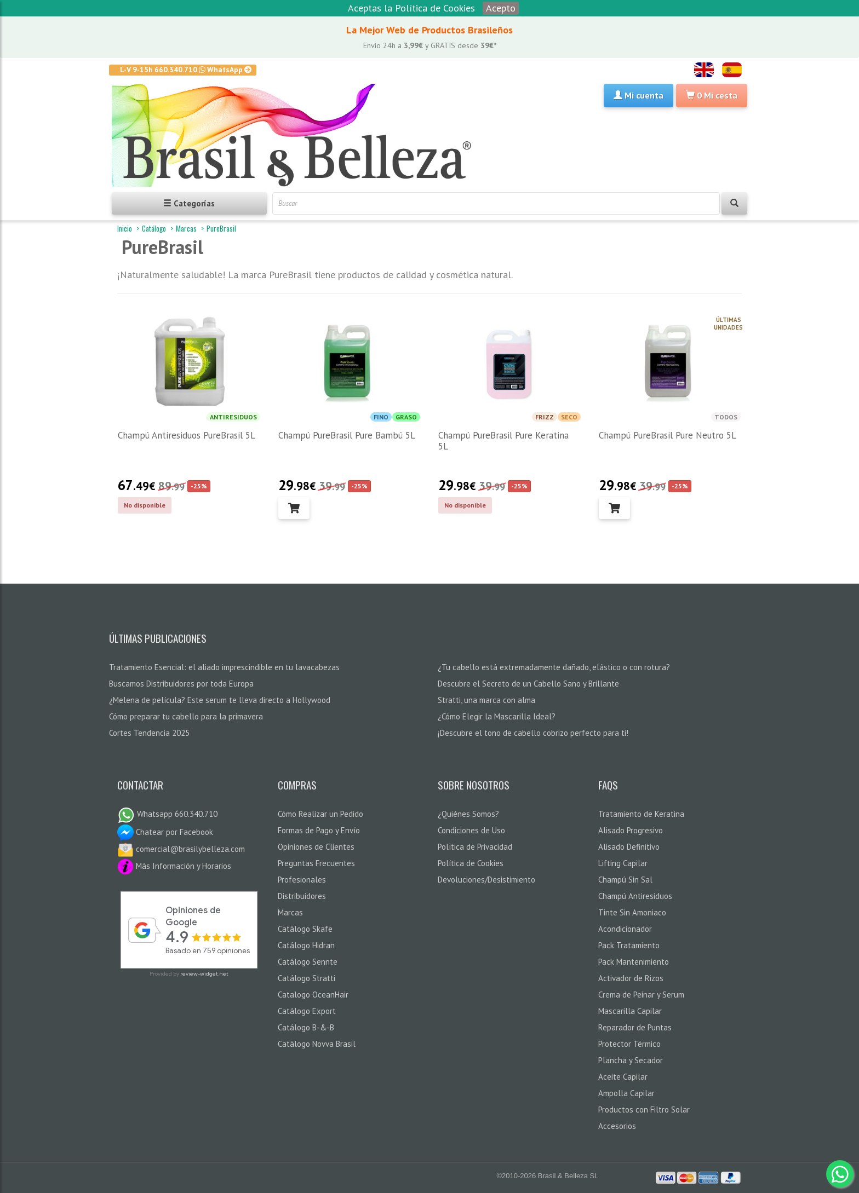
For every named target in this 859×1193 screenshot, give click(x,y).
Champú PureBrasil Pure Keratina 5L (503, 440)
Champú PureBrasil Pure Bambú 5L (346, 435)
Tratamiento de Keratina (641, 814)
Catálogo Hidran (306, 945)
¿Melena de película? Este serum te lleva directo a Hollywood (219, 700)
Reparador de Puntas (635, 1027)
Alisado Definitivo (629, 847)
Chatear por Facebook (165, 832)
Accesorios (617, 1126)
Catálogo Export (307, 1011)
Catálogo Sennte (307, 961)
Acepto (501, 8)
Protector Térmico (629, 1044)
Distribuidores (302, 896)
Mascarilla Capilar (630, 1011)
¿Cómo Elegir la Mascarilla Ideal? (497, 716)
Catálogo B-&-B (306, 1027)
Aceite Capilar (623, 1076)
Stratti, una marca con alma (486, 700)
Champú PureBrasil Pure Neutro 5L (667, 435)
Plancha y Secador (630, 1060)
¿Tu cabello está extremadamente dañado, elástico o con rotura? (554, 667)
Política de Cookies (470, 863)
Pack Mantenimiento (633, 961)
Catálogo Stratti (306, 978)
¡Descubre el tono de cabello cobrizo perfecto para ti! (533, 733)
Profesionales (302, 879)
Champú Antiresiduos (635, 896)
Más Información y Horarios (174, 866)
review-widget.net (204, 973)
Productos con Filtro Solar (644, 1109)
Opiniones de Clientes (316, 847)
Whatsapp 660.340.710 (167, 814)
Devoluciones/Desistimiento (486, 879)
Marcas (186, 228)
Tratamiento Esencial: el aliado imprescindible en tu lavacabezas (224, 667)
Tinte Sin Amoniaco (632, 912)
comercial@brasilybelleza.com (181, 849)
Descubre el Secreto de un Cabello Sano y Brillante (528, 683)
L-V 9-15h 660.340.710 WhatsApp (186, 69)
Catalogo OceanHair (313, 994)
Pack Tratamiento (629, 945)
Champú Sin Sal (625, 879)
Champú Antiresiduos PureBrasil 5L (186, 435)
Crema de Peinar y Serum (641, 994)
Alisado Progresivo (630, 830)
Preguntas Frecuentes (316, 863)
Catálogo (154, 228)
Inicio (124, 228)
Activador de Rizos (630, 978)
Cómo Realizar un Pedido (320, 814)
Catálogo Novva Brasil (317, 1044)
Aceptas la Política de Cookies (411, 8)
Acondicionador (625, 929)
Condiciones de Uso (471, 830)
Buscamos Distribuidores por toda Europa (181, 683)
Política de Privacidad (475, 847)
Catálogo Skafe (305, 929)
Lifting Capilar (623, 863)
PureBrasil (221, 228)
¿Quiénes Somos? (468, 814)
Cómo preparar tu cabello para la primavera (186, 716)
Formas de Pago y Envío (319, 830)
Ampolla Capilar (626, 1093)
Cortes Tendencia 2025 (149, 733)
